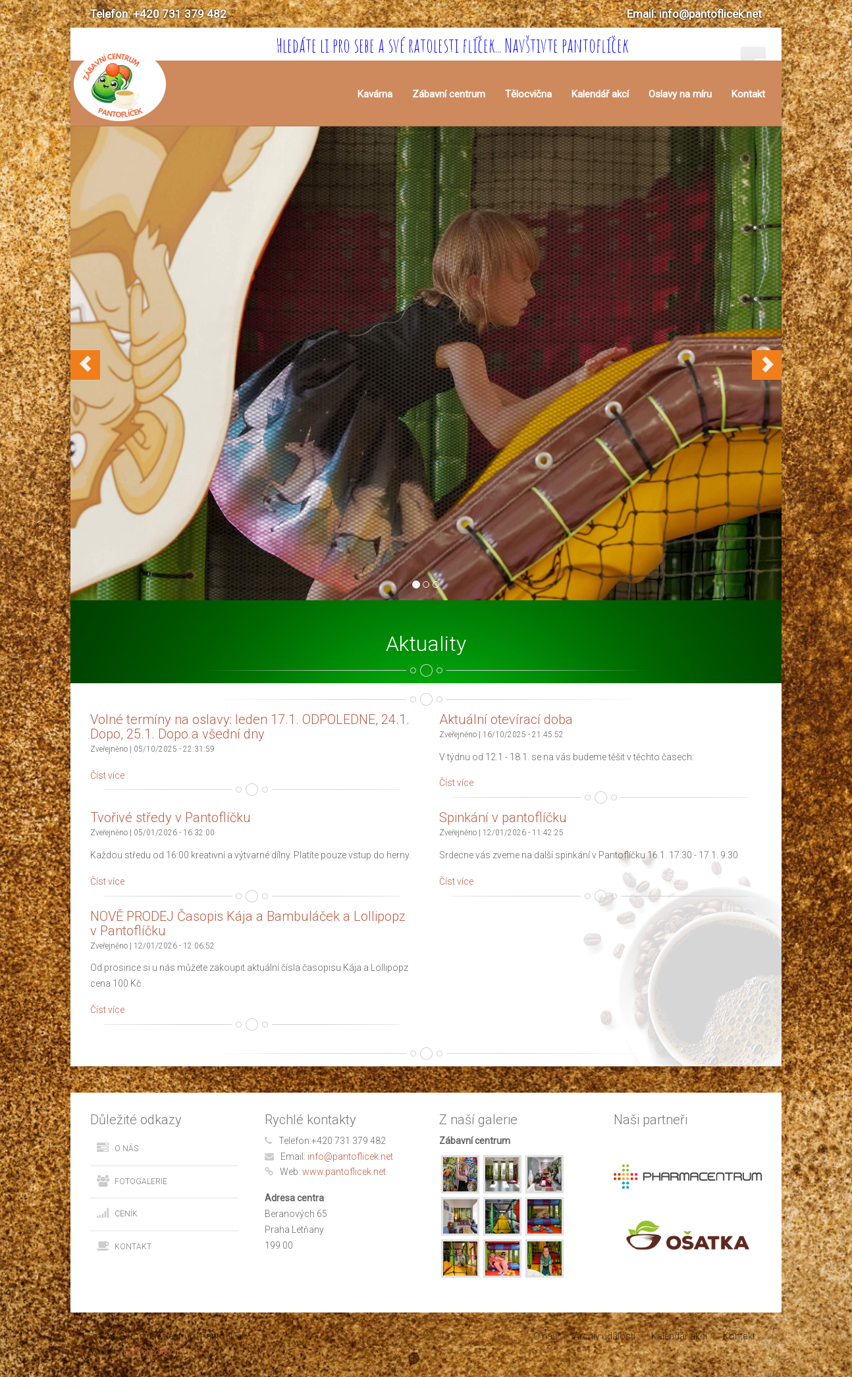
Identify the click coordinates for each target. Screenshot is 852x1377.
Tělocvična (528, 94)
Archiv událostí (604, 1336)
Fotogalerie (141, 1181)
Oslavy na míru (680, 94)
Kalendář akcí (600, 94)
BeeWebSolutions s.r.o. (163, 1352)
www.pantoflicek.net (344, 1171)
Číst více (107, 775)
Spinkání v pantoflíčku (503, 817)
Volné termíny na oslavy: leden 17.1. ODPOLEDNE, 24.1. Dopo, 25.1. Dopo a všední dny (250, 727)
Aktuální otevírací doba (506, 719)
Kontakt (748, 94)
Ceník (126, 1213)
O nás (126, 1148)
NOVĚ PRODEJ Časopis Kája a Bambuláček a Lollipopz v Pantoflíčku (248, 923)
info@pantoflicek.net (350, 1156)
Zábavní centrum (448, 94)
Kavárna (375, 94)
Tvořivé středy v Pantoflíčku (170, 817)
